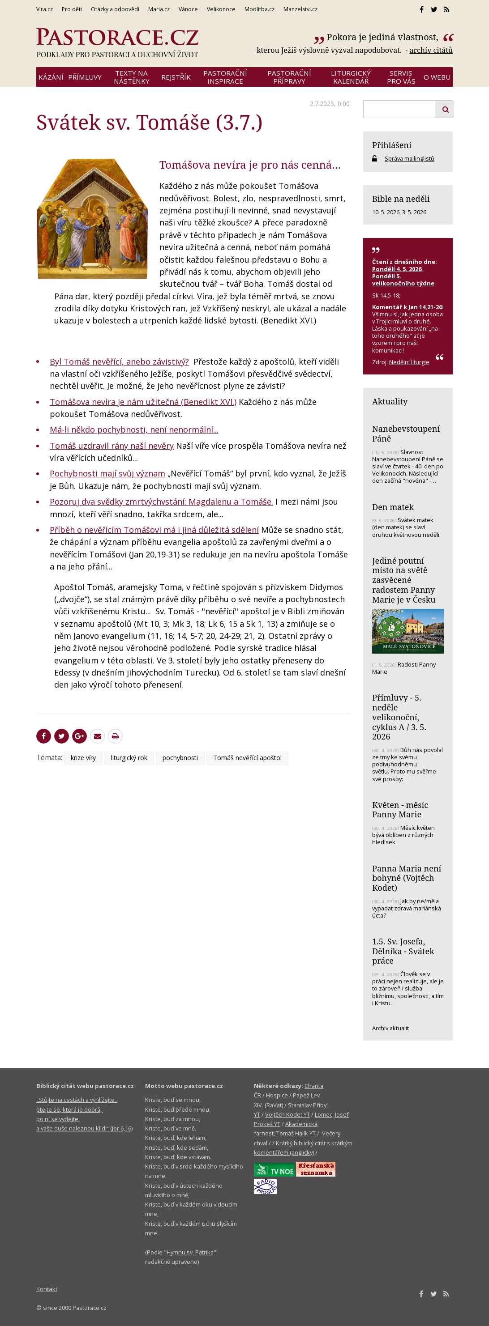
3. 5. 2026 (414, 212)
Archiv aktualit (390, 1028)
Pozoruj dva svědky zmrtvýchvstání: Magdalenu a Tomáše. (161, 501)
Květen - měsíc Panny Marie (400, 809)
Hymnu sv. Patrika (190, 1252)
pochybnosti (180, 757)
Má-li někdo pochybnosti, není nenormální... (134, 429)
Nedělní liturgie (409, 362)
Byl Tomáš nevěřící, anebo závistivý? (119, 361)
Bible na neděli (401, 198)
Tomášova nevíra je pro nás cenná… (250, 164)
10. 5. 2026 (385, 212)
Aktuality (390, 401)
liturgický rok (129, 757)
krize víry (83, 757)
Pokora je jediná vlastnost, (384, 37)
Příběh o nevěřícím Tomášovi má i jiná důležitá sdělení (154, 529)
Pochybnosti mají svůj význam (107, 473)
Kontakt (46, 1289)
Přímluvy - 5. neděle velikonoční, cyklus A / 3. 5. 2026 (399, 717)
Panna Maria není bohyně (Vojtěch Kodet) (406, 878)
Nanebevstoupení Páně (406, 433)
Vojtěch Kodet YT (287, 1114)
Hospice (277, 1095)
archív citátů (431, 50)
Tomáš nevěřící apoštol (247, 757)
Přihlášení (392, 145)
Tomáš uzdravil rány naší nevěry (112, 445)
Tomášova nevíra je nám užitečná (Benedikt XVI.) (143, 401)
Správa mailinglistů (409, 158)
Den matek (393, 507)
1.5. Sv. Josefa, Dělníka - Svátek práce (403, 951)
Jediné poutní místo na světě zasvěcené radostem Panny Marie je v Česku (404, 580)
